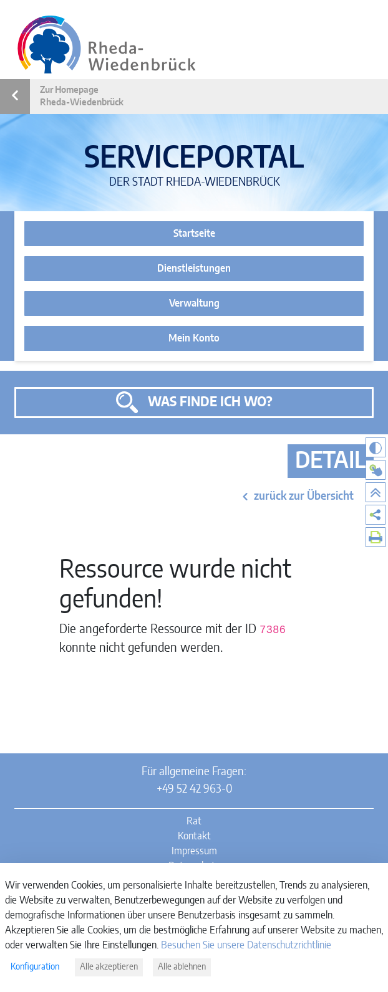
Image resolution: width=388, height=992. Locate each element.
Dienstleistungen (194, 269)
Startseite (194, 234)
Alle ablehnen (182, 967)
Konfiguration (35, 967)
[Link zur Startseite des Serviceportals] (106, 44)
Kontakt (194, 836)
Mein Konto (194, 338)
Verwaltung (194, 303)
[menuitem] (376, 515)
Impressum (194, 851)
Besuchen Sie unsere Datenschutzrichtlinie (246, 945)
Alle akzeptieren (109, 967)
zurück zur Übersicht (304, 496)
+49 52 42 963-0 (194, 789)
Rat (194, 821)
